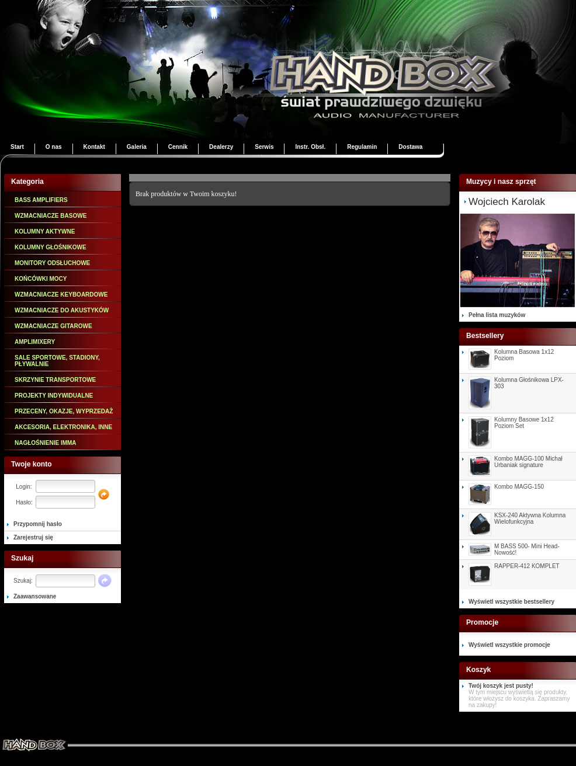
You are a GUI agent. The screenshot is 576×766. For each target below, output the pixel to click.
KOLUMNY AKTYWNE (45, 231)
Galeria (137, 147)
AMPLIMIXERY (35, 342)
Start (17, 147)
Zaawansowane (34, 596)
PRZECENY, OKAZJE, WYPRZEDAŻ (64, 411)
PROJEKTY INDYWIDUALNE (54, 395)
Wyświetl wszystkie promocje (509, 645)
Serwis (264, 147)
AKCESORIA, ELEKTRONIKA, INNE (63, 427)
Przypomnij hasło (37, 524)
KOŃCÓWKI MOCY (41, 279)
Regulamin (362, 147)
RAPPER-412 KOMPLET (527, 566)
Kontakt (94, 147)
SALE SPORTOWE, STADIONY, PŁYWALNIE (57, 360)
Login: (24, 486)
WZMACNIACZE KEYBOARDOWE (61, 294)
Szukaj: (23, 580)
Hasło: (24, 502)
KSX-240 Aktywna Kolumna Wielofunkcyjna (529, 518)
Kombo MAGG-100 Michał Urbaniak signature (528, 461)
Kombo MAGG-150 (519, 486)
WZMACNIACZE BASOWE (50, 216)
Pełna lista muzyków (497, 315)
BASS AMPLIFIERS (41, 200)
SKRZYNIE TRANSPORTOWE (55, 380)
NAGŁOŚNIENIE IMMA (46, 443)
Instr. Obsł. (310, 147)
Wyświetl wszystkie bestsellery (511, 601)
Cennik (178, 147)
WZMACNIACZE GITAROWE (53, 326)
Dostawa (410, 147)
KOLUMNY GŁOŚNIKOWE (50, 247)
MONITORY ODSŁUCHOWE (52, 263)
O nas (54, 147)
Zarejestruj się (33, 537)
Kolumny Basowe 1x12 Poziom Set (524, 422)
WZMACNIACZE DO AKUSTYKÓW (62, 310)
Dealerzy (221, 147)
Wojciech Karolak (507, 201)
